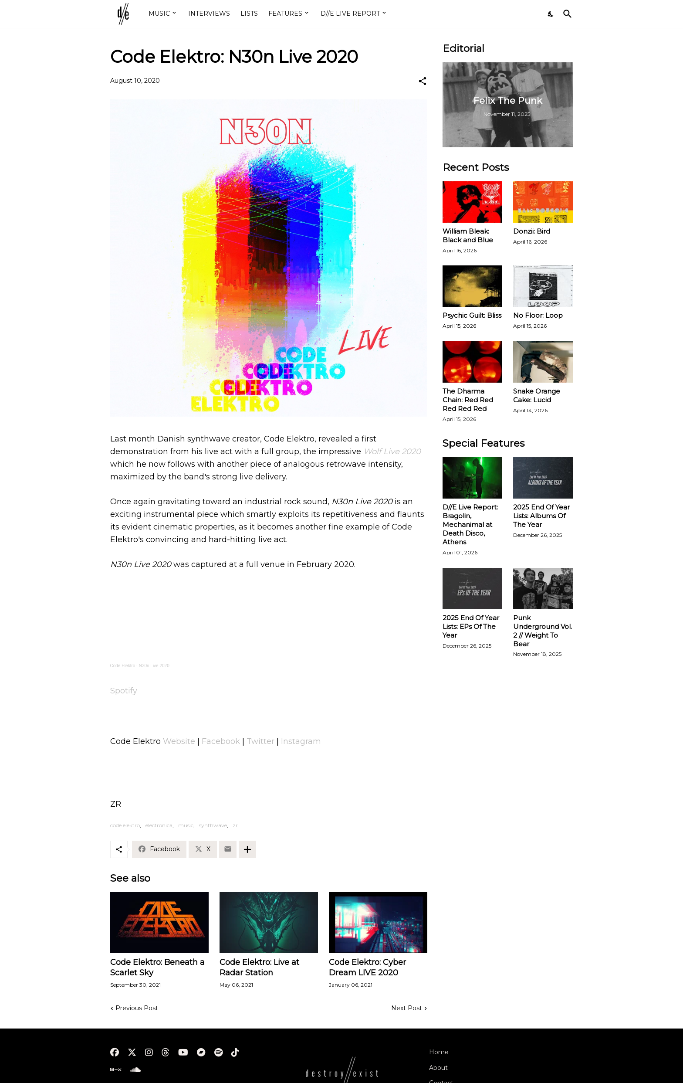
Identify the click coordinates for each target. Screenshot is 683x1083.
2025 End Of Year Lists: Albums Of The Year (541, 516)
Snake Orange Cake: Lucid (536, 395)
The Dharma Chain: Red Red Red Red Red (468, 400)
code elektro (125, 825)
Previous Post (136, 1008)
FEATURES (285, 13)
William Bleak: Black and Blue (468, 235)
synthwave (213, 825)
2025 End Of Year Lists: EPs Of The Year (471, 626)
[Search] (565, 14)
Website (179, 741)
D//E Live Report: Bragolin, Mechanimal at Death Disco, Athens (470, 524)
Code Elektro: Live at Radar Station (259, 967)
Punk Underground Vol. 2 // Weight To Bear (542, 631)
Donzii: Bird (531, 231)
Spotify (123, 691)
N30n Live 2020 (154, 665)
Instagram (301, 741)
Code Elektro (122, 665)
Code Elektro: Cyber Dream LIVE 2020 (367, 967)
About (438, 1068)
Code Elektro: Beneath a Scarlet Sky (157, 967)
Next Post (406, 1008)
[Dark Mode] (551, 14)
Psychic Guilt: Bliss (472, 315)
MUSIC (159, 13)
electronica (158, 825)
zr (235, 825)
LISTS (249, 13)
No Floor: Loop (538, 315)
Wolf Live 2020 (392, 451)
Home (439, 1052)
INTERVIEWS (209, 13)
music (185, 825)
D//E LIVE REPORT (350, 13)
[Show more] (247, 849)
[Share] (422, 81)
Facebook (221, 741)
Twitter (260, 741)
